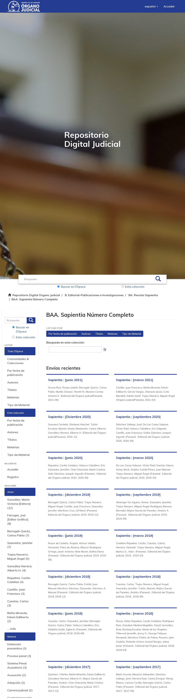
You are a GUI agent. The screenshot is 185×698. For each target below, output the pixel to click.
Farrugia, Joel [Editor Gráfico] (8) (17, 519)
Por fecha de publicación (15, 373)
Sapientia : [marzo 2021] (134, 380)
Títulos (12, 390)
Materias (13, 397)
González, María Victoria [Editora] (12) (19, 504)
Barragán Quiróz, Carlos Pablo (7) (19, 533)
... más (11, 628)
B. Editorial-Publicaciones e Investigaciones (94, 295)
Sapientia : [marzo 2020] (134, 458)
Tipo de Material (18, 405)
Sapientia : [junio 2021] (65, 380)
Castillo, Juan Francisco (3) (16, 591)
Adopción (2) (16, 682)
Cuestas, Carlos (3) (18, 603)
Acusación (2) (16, 675)
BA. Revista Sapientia (143, 295)
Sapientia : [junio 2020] (65, 458)
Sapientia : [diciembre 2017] (69, 667)
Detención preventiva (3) (16, 646)
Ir (105, 349)
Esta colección (132, 286)
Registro (13, 477)
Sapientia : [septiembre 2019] (138, 494)
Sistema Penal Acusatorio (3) (17, 665)
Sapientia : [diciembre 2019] (69, 494)
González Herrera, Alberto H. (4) (19, 568)
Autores (12, 382)
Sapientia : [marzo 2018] (134, 613)
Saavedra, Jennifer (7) (20, 545)
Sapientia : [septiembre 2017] (138, 667)
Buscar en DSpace (71, 286)
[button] (151, 6)
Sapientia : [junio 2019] (65, 535)
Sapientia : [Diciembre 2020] (69, 417)
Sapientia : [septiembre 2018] (138, 576)
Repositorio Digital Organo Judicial (36, 295)
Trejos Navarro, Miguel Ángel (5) (18, 556)
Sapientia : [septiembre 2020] (138, 417)
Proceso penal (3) (19, 656)
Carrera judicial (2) (20, 690)
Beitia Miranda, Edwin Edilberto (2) (18, 617)
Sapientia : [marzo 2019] (134, 535)
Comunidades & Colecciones (18, 361)
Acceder (12, 469)
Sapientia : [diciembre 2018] (69, 576)
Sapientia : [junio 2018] (65, 613)
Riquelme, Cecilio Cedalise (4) (18, 580)
